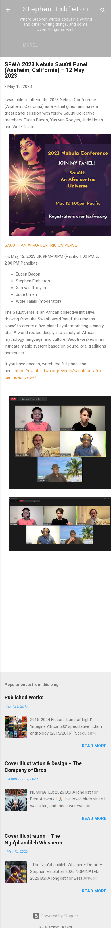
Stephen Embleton (55, 9)
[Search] (103, 11)
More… (30, 45)
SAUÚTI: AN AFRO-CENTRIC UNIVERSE (41, 245)
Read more (94, 745)
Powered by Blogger (55, 915)
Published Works (24, 697)
